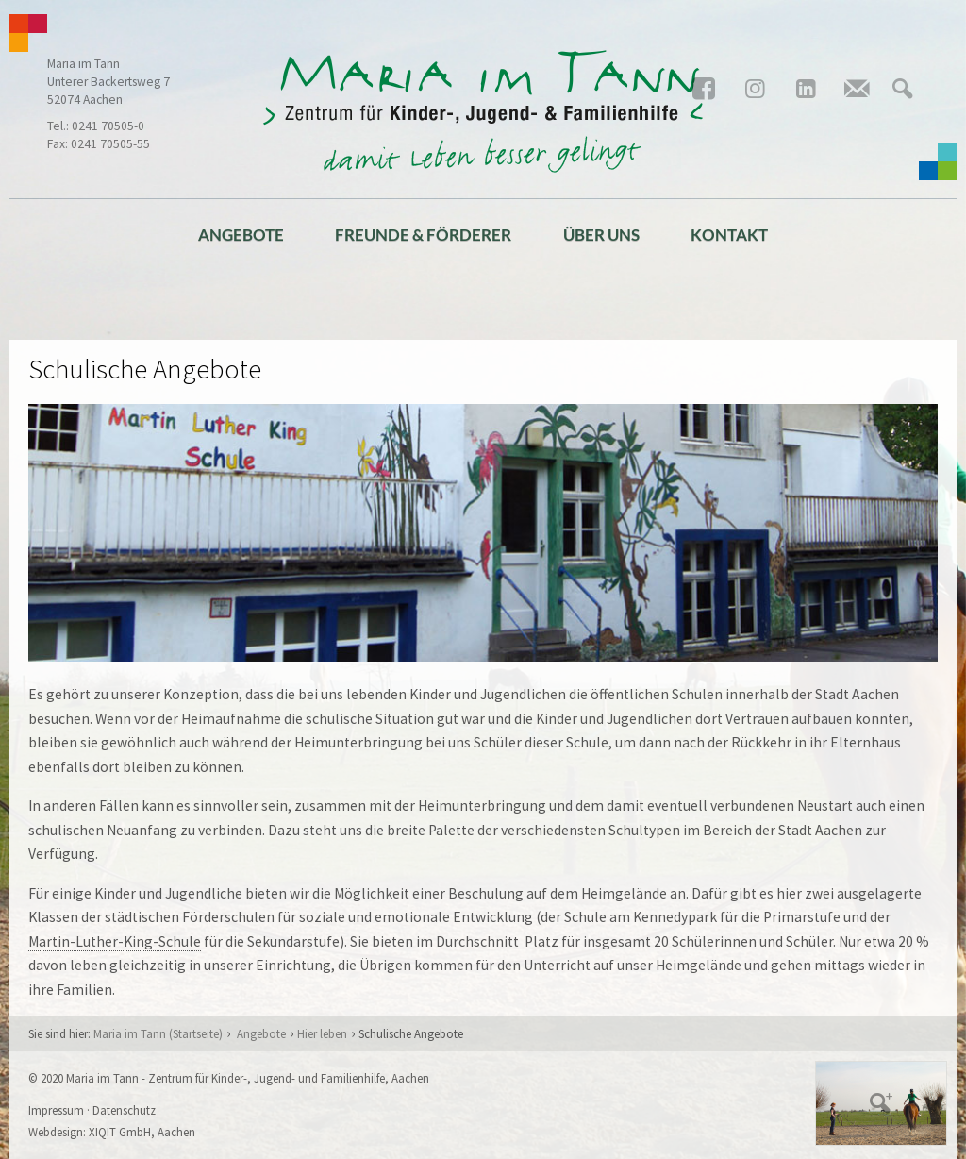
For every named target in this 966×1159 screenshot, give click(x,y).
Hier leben (322, 1033)
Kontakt (729, 234)
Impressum (56, 1109)
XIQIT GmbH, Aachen (142, 1131)
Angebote (241, 234)
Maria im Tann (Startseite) (158, 1033)
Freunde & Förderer (423, 234)
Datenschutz (124, 1109)
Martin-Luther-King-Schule (114, 941)
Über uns (601, 234)
